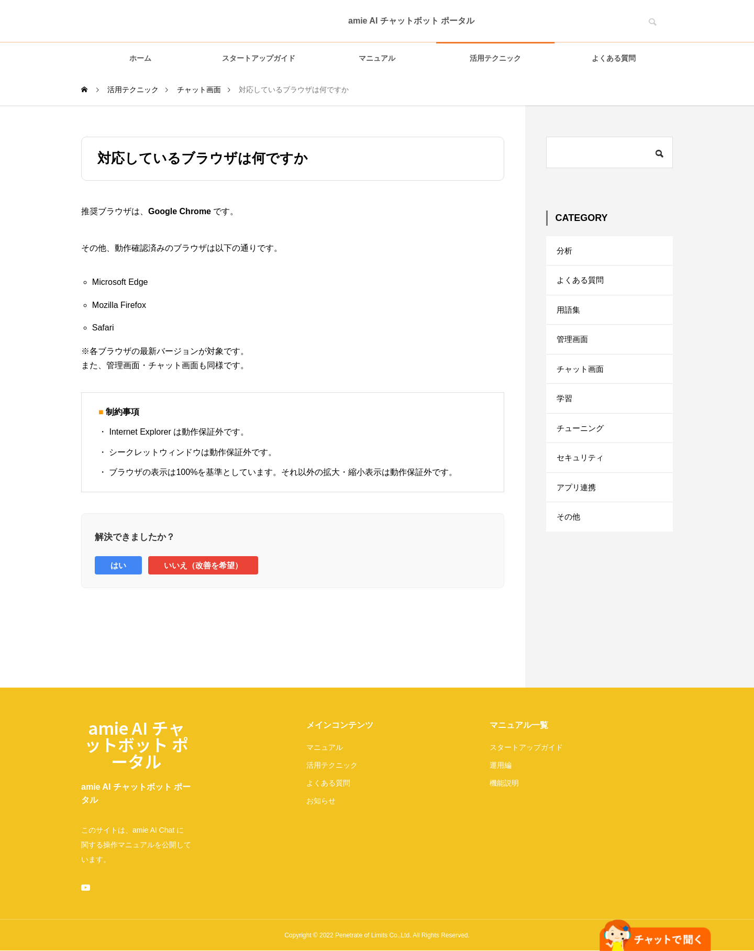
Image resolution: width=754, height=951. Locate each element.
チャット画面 (582, 379)
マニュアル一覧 (519, 725)
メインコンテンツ (339, 725)
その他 (569, 539)
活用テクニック (495, 58)
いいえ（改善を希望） (203, 565)
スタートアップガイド (258, 58)
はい (118, 565)
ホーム (140, 58)
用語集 (569, 315)
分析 (565, 251)
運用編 (501, 765)
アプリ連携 (577, 507)
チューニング (582, 443)
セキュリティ (582, 475)
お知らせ (321, 801)
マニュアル (377, 58)
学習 (565, 411)
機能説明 (504, 783)
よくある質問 (614, 58)
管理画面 (573, 347)
